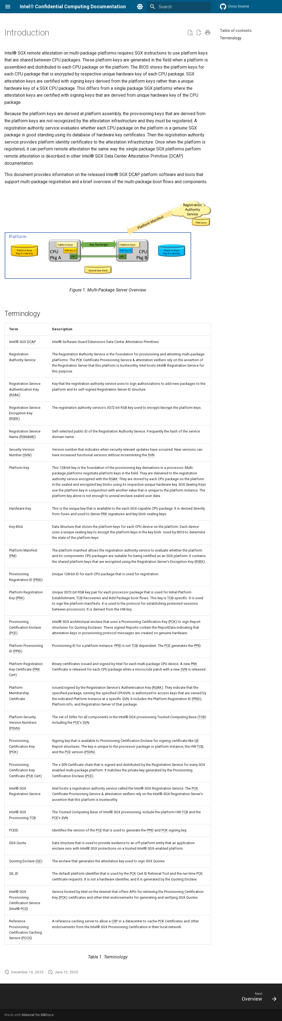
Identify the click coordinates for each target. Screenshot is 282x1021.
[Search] (179, 7)
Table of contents (236, 30)
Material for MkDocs (38, 1015)
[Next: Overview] (257, 998)
